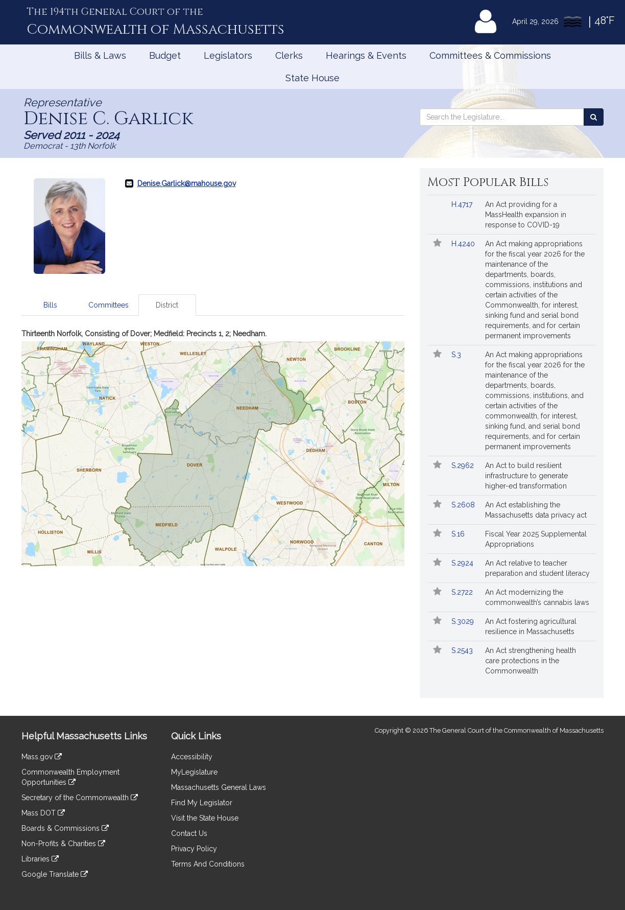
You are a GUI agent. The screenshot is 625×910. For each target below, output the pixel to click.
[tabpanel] (212, 447)
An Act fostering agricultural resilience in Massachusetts (530, 626)
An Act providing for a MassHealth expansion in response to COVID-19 (525, 214)
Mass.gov (41, 757)
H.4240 (464, 244)
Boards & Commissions (65, 828)
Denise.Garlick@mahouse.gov (186, 183)
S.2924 (463, 563)
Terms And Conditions (208, 864)
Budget (165, 55)
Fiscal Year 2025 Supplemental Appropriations (536, 539)
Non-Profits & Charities (63, 843)
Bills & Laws (100, 55)
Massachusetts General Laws (218, 787)
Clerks (289, 55)
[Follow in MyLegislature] (437, 244)
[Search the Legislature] (594, 117)
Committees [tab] (108, 305)
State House (312, 78)
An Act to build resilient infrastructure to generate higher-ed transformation (526, 475)
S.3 (457, 355)
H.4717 (462, 204)
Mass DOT (43, 813)
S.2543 (463, 650)
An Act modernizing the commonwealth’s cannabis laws (537, 597)
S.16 (459, 534)
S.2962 (463, 465)
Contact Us (189, 833)
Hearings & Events (366, 55)
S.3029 (463, 621)
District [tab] (167, 305)
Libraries (40, 859)
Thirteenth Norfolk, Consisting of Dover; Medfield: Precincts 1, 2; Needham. (144, 334)
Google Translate (54, 874)
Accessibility (191, 757)
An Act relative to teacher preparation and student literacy (537, 568)
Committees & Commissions (490, 55)
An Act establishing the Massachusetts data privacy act (536, 510)
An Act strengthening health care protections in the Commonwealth (530, 660)
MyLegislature (194, 772)
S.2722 (463, 592)
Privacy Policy (194, 849)
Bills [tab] (50, 305)
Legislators (228, 55)
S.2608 (464, 505)
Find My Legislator (201, 803)
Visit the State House (204, 818)
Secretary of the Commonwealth (79, 798)
